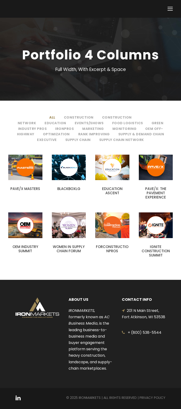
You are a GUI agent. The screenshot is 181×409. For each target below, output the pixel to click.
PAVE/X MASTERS (25, 188)
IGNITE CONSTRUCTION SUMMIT (156, 251)
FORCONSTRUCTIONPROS (112, 248)
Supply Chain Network (121, 139)
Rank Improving (94, 134)
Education (55, 123)
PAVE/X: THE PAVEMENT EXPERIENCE (155, 193)
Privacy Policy (152, 397)
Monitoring (124, 128)
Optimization (56, 134)
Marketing (93, 128)
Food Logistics (127, 123)
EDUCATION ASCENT (112, 190)
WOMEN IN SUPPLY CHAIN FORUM (69, 248)
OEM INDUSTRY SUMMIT (25, 248)
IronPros (64, 128)
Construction (79, 117)
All (52, 117)
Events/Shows (89, 123)
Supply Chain (78, 139)
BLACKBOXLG (68, 188)
